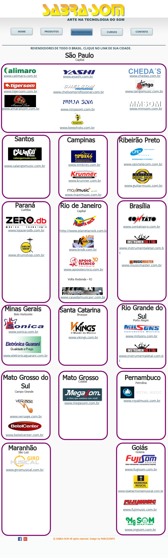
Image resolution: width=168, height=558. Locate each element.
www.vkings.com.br (83, 337)
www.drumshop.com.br (26, 255)
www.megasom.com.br (82, 403)
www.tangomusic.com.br (144, 91)
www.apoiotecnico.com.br (83, 269)
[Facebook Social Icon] (20, 539)
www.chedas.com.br (145, 76)
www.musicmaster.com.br (142, 265)
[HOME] (21, 31)
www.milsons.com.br (142, 336)
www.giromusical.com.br (25, 469)
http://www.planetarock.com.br (84, 230)
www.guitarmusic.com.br (143, 185)
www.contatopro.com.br (141, 226)
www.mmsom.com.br (146, 108)
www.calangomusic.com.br (24, 166)
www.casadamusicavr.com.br (83, 297)
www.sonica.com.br (23, 331)
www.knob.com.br (83, 249)
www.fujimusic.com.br (140, 509)
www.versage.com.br (26, 416)
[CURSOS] (112, 32)
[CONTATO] (141, 31)
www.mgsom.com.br (140, 529)
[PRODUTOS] (51, 31)
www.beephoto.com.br (77, 127)
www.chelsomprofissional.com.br (78, 92)
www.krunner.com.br (85, 180)
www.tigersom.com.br (20, 91)
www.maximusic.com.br (83, 194)
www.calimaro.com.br (20, 76)
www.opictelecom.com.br (143, 164)
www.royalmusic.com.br (142, 400)
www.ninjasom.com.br (78, 109)
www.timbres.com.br (84, 165)
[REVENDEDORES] (81, 32)
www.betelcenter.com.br (25, 435)
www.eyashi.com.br (78, 76)
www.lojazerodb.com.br (26, 230)
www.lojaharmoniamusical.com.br (141, 491)
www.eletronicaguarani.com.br (25, 355)
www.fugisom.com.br (141, 469)
